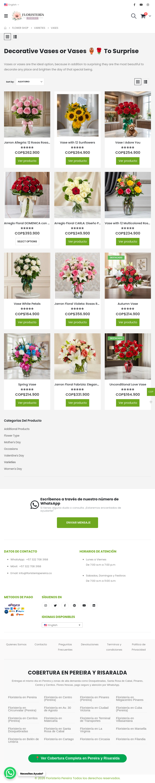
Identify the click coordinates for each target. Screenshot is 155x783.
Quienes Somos (16, 646)
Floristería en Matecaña (53, 721)
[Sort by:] (30, 81)
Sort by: (10, 81)
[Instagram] (148, 4)
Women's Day (13, 470)
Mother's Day (12, 443)
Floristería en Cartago (59, 740)
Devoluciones (89, 646)
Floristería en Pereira (22, 698)
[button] (7, 15)
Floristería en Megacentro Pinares (129, 700)
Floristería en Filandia (131, 740)
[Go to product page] (27, 114)
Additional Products (17, 429)
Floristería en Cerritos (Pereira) (23, 721)
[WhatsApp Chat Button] (10, 773)
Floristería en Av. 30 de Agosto (57, 710)
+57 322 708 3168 (37, 561)
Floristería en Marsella (131, 730)
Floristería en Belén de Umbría (23, 742)
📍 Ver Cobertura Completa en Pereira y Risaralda (77, 760)
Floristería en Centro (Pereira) (58, 700)
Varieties (10, 463)
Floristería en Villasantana (125, 721)
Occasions (11, 450)
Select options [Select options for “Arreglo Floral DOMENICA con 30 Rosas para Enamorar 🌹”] (27, 241)
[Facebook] (134, 4)
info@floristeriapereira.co (35, 574)
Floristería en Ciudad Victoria (94, 710)
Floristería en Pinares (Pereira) (94, 700)
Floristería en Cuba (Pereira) (129, 710)
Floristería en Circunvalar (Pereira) (22, 710)
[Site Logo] (27, 16)
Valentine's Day (14, 457)
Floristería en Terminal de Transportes (95, 721)
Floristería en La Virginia (91, 731)
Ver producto (27, 161)
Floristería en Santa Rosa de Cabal (57, 731)
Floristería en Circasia (95, 740)
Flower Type (12, 436)
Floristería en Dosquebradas (18, 731)
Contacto (41, 646)
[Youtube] (141, 4)
